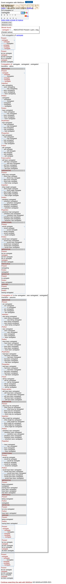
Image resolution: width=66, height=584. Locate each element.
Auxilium (30, 8)
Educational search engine (16, 8)
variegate (19, 35)
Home (3, 8)
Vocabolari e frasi (6, 22)
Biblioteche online (7, 25)
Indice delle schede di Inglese (12, 20)
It (26, 13)
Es (26, 16)
